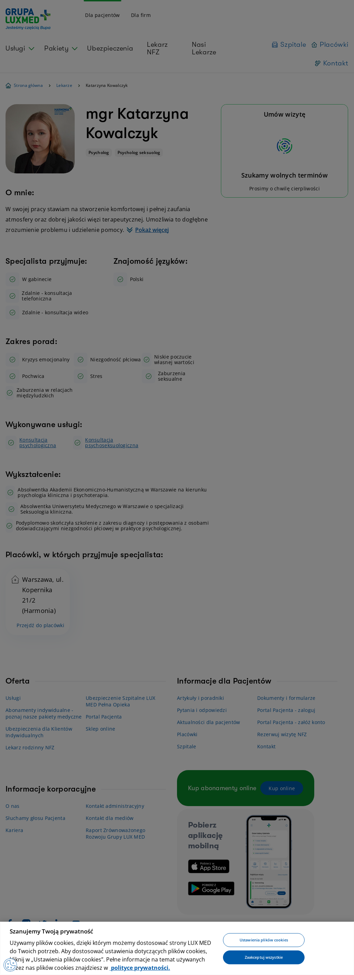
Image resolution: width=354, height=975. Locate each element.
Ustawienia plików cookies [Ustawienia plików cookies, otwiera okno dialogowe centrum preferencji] (264, 940)
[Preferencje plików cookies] (10, 965)
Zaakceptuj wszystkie (264, 957)
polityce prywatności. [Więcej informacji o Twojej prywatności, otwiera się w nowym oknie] (140, 968)
